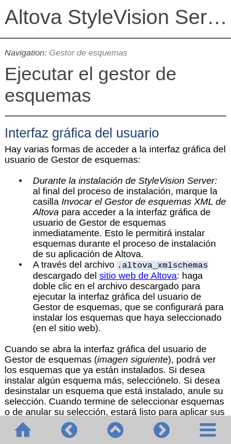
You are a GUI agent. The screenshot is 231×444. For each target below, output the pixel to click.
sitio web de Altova (138, 275)
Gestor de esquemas (88, 52)
